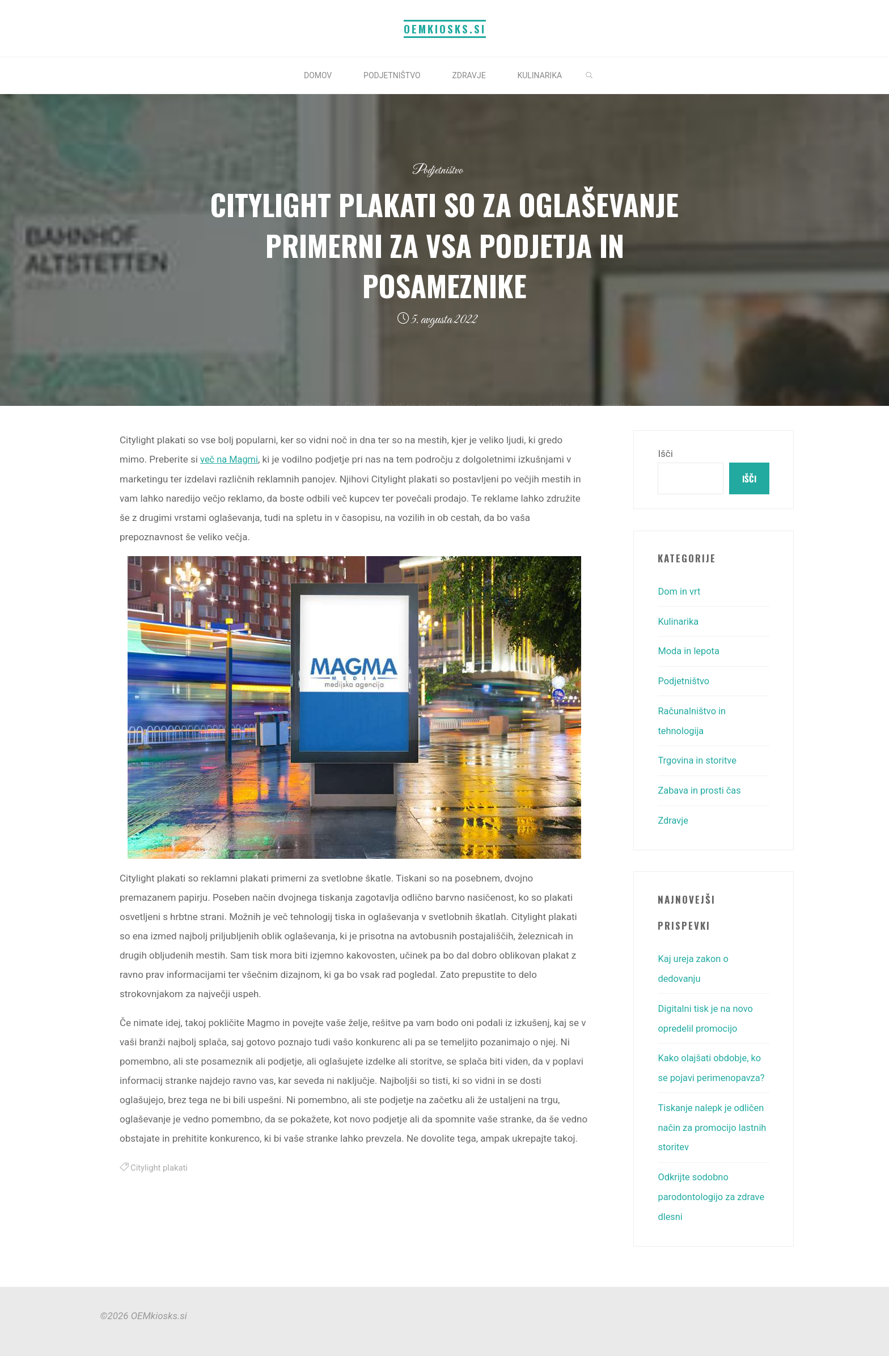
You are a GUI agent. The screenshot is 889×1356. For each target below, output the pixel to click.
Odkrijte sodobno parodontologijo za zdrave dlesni (713, 1189)
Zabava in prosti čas (701, 788)
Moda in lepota (690, 651)
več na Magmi (230, 459)
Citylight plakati (160, 1167)
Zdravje (673, 818)
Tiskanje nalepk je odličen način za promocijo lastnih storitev (713, 1121)
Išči (665, 453)
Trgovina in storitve (698, 759)
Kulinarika (679, 622)
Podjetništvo (437, 170)
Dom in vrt (680, 592)
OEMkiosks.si (445, 28)
